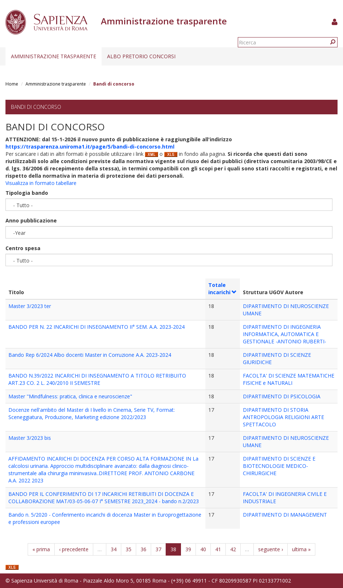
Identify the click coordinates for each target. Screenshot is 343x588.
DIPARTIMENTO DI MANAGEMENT (285, 514)
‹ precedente (73, 549)
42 (233, 549)
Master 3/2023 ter (29, 306)
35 (128, 549)
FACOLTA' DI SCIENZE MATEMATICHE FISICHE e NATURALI (288, 379)
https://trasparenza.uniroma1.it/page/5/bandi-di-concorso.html (89, 146)
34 (114, 549)
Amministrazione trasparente (53, 56)
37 (158, 549)
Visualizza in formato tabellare (40, 182)
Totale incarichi (222, 288)
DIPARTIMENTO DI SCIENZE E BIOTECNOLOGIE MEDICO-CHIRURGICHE (279, 466)
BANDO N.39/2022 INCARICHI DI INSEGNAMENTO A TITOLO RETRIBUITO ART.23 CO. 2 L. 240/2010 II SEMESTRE (97, 379)
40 (203, 549)
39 (188, 549)
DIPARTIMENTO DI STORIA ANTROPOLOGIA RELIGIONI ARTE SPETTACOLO (283, 417)
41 (218, 549)
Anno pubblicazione (31, 220)
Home (11, 84)
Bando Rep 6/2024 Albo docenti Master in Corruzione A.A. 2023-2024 (89, 354)
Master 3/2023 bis (29, 437)
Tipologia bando (26, 192)
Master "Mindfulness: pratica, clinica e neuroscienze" (70, 396)
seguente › (270, 549)
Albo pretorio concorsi (141, 56)
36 (143, 549)
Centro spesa (22, 248)
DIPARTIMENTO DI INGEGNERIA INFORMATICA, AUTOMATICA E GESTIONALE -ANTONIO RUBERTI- (284, 334)
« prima (41, 549)
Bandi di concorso (36, 106)
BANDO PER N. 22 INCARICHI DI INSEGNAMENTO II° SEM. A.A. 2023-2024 (96, 326)
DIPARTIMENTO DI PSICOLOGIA (281, 396)
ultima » (301, 549)
